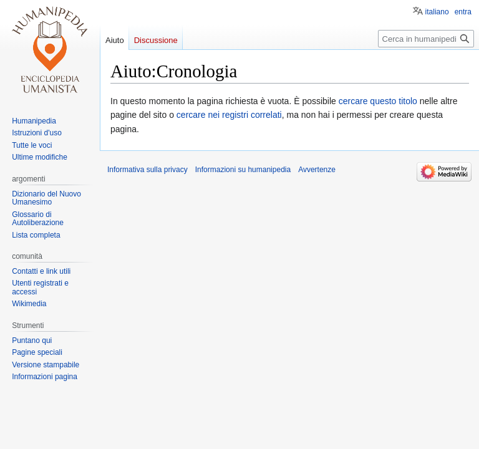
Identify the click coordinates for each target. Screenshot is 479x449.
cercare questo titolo (378, 101)
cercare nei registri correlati (229, 115)
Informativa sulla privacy (147, 169)
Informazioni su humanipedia (243, 169)
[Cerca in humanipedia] (426, 38)
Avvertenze (317, 169)
